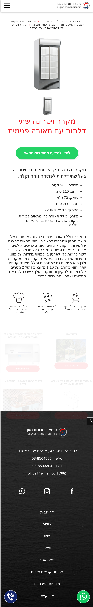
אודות (46, 524)
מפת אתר (46, 560)
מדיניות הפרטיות (46, 584)
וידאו (46, 548)
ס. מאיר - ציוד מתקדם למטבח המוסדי (62, 21)
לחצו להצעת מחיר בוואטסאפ (46, 153)
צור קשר (46, 596)
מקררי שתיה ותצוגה (43, 24)
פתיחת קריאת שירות (46, 572)
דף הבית (46, 512)
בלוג (46, 536)
